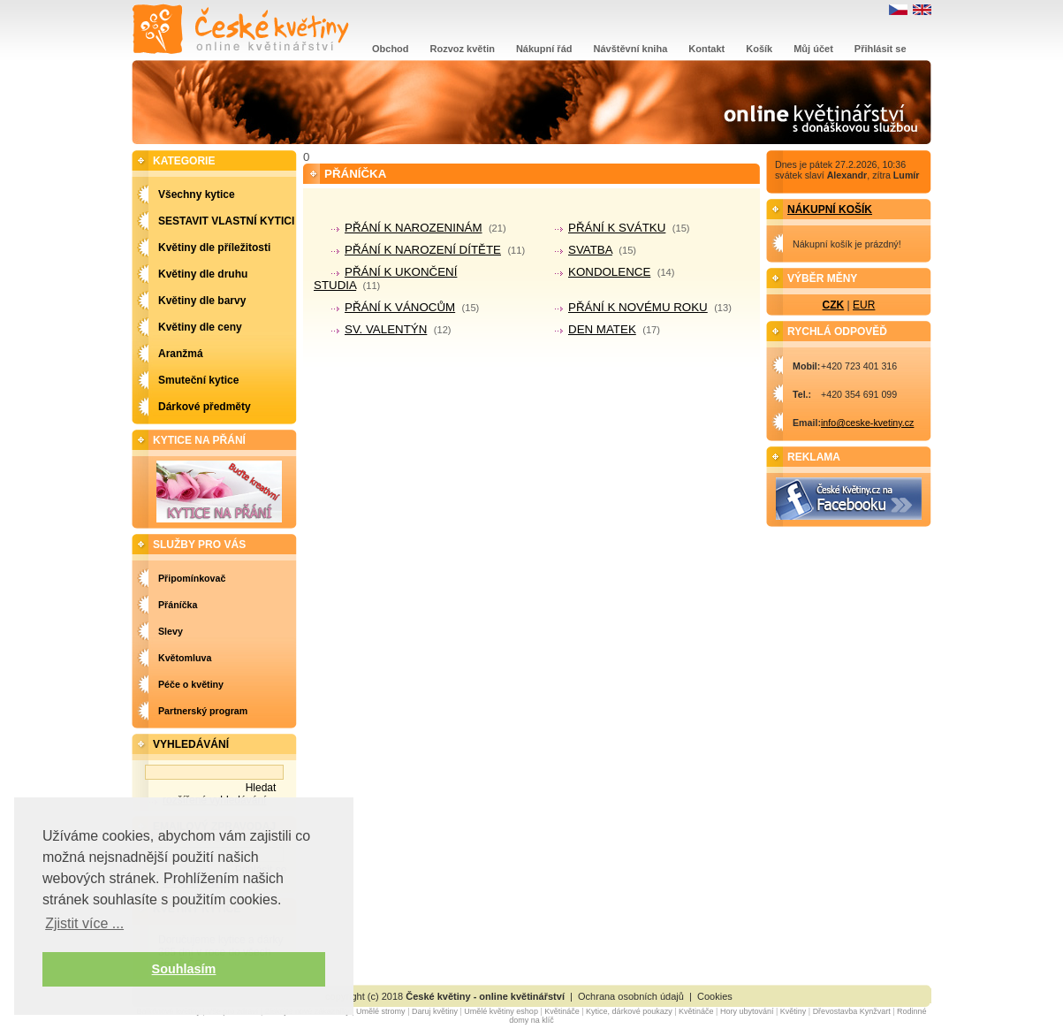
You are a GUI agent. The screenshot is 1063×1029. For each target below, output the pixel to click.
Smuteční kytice (198, 380)
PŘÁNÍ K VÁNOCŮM (400, 307)
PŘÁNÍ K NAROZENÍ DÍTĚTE (423, 249)
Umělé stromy (381, 1011)
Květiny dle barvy (202, 300)
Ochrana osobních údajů (631, 996)
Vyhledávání (191, 744)
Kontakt (706, 48)
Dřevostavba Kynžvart (852, 1011)
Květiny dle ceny (200, 327)
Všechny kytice (196, 194)
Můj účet (813, 48)
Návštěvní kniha (631, 48)
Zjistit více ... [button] (84, 923)
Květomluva (184, 657)
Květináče (562, 1011)
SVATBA (590, 249)
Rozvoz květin (462, 48)
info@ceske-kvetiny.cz (867, 422)
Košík (759, 48)
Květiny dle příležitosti (214, 247)
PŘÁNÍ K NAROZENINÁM (413, 227)
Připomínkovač (191, 578)
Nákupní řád (544, 48)
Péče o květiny (191, 684)
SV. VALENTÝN (386, 329)
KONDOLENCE (609, 271)
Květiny (793, 1011)
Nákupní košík (829, 209)
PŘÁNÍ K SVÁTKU (616, 227)
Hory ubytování (747, 1011)
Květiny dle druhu (202, 274)
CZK (834, 305)
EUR (864, 305)
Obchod (390, 48)
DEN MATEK (602, 329)
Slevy (170, 631)
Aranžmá (180, 353)
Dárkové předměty (204, 406)
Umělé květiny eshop (501, 1011)
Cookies (715, 996)
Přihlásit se (880, 48)
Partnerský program (202, 710)
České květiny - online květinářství (485, 996)
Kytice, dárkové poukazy (629, 1011)
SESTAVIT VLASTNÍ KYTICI (226, 221)
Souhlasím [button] (184, 969)
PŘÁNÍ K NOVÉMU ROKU (638, 307)
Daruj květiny (435, 1011)
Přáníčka (177, 604)
